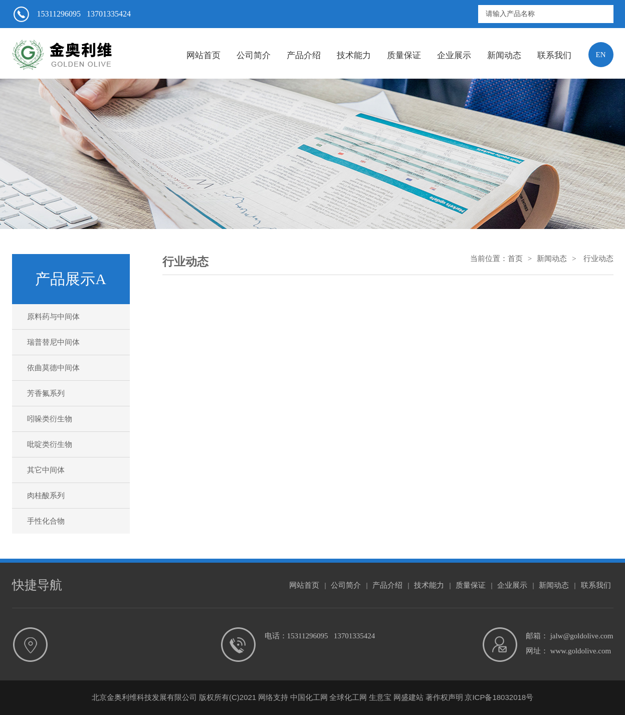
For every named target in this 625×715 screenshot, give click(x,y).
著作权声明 (444, 697)
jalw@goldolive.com (581, 636)
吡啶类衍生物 (49, 444)
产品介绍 (304, 55)
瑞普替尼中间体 (53, 342)
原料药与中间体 (53, 317)
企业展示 (454, 55)
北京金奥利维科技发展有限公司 (144, 697)
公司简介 (254, 55)
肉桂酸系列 (46, 496)
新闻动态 (504, 55)
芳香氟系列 (46, 393)
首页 (515, 259)
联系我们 (554, 55)
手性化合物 (46, 521)
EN (601, 55)
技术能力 (354, 55)
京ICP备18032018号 (499, 697)
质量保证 (404, 55)
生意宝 (380, 697)
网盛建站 (408, 697)
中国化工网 (309, 697)
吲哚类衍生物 (49, 419)
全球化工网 (348, 697)
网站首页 (203, 55)
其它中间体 (46, 470)
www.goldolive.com (580, 651)
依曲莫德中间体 (53, 368)
